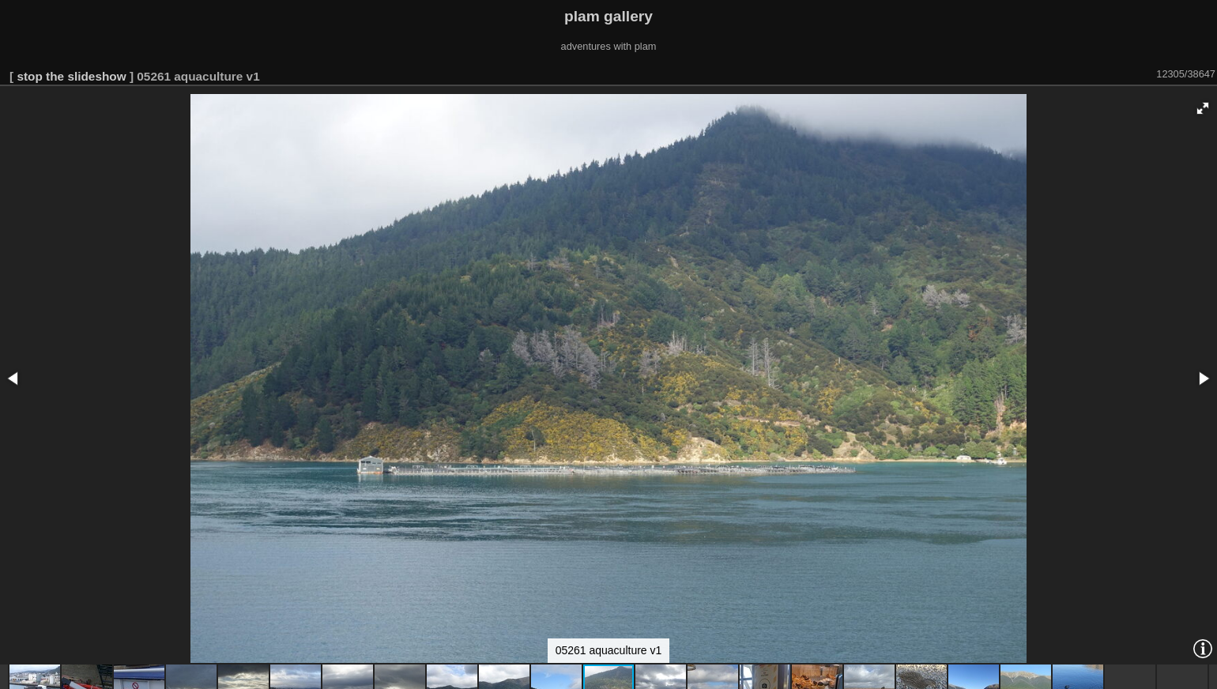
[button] (1202, 108)
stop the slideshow (71, 76)
